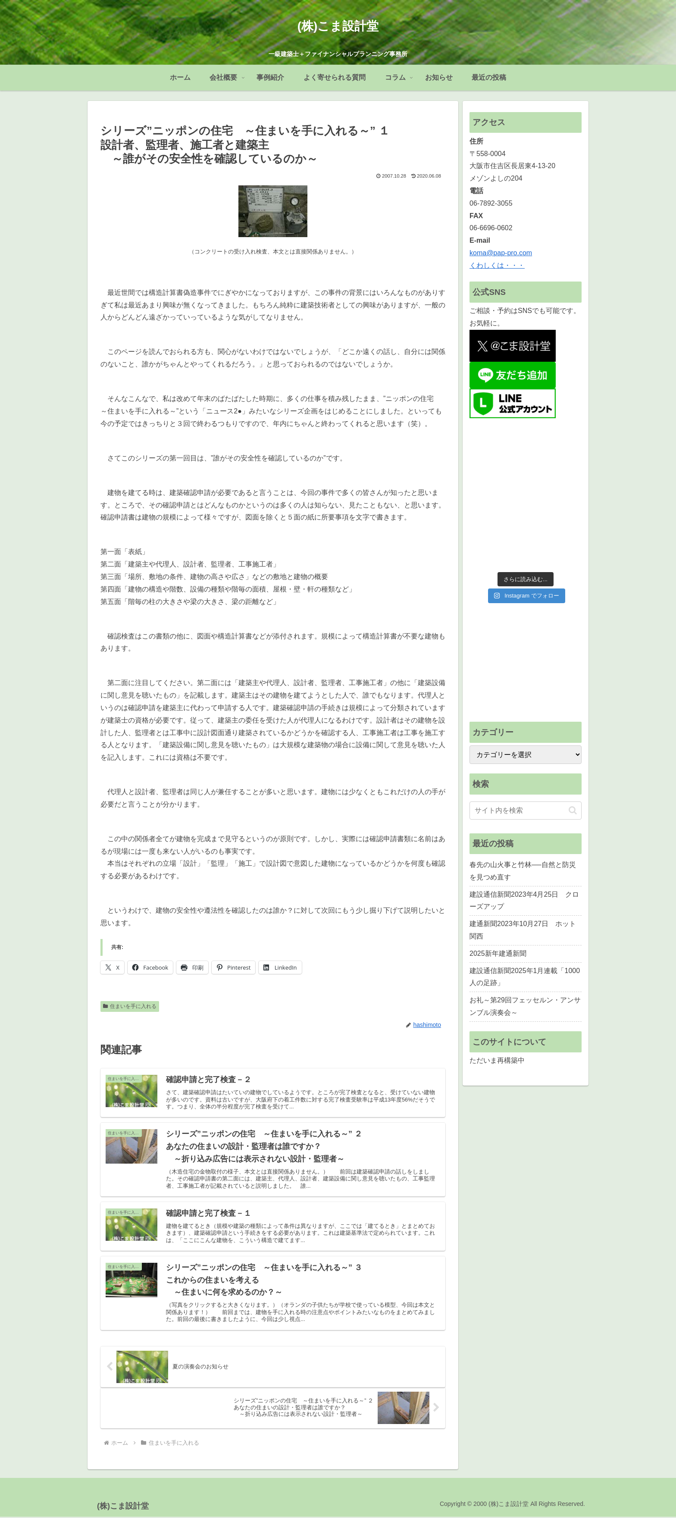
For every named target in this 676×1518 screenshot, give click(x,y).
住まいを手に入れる (129, 1006)
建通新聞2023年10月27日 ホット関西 (522, 930)
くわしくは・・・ (497, 265)
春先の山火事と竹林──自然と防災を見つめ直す (522, 871)
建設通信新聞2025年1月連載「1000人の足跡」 (524, 977)
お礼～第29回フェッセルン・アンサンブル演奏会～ (525, 1006)
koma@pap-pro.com (500, 253)
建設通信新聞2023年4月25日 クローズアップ (524, 901)
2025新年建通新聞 (497, 953)
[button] (572, 810)
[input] (525, 810)
